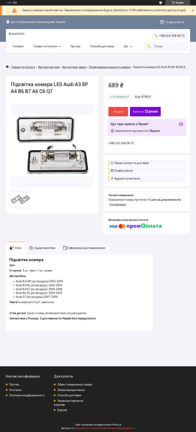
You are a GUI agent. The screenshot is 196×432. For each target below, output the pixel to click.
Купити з (145, 111)
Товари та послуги (45, 46)
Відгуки (62, 410)
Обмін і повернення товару (74, 384)
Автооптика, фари (74, 67)
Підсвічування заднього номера (109, 67)
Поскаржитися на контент (88, 428)
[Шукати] (148, 46)
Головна (18, 46)
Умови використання (70, 390)
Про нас (76, 46)
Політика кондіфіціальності (26, 395)
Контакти (15, 390)
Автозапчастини (49, 67)
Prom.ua (116, 424)
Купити (118, 111)
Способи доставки (102, 46)
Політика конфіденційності (120, 428)
